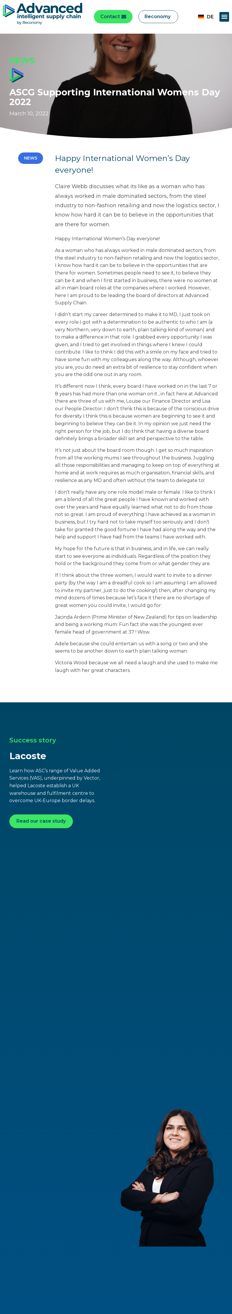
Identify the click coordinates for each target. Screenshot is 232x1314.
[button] (224, 17)
